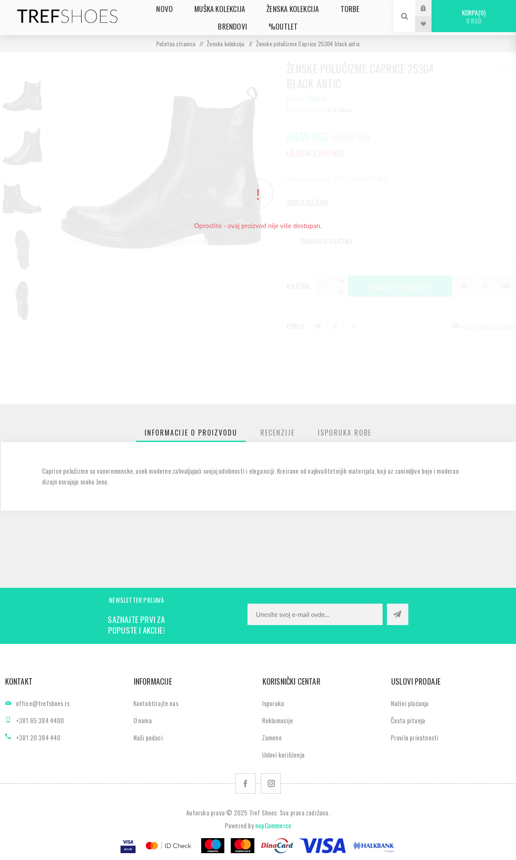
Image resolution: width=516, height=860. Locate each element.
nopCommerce (273, 825)
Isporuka (273, 703)
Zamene (272, 737)
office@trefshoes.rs (43, 703)
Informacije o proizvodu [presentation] (191, 432)
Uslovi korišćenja (283, 754)
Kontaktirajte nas (155, 703)
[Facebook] (245, 783)
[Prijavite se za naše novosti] (315, 614)
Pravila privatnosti (415, 737)
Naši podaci (148, 737)
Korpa (474, 16)
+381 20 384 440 (38, 737)
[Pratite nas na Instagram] (271, 783)
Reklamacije (277, 720)
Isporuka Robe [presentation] (344, 432)
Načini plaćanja (410, 703)
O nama (142, 720)
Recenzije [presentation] (277, 432)
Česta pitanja (408, 720)
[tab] (191, 432)
